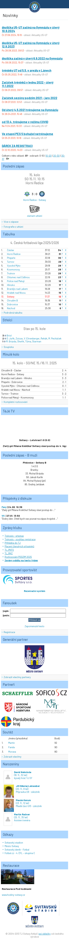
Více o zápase (11, 221)
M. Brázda (11, 341)
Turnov (10, 261)
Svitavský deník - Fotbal (17, 849)
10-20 (49, 155)
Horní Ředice (13, 254)
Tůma (28, 341)
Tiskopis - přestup (14, 535)
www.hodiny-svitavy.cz (13, 894)
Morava (12, 751)
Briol (9, 335)
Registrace (9, 632)
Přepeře (11, 257)
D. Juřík (11, 338)
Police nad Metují (15, 281)
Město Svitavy (12, 846)
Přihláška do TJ (13, 542)
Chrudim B (12, 300)
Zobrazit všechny (12, 756)
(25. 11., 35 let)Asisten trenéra (17, 817)
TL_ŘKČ (9, 553)
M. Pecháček (54, 338)
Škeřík (20, 341)
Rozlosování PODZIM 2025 (18, 556)
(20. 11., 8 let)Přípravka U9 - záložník (22, 789)
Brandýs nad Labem (17, 288)
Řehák (44, 338)
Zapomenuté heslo (34, 626)
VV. (3, 515)
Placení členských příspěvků (19, 546)
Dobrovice (12, 304)
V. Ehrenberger (32, 338)
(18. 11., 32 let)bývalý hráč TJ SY (18, 775)
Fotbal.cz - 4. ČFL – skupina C (20, 853)
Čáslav (10, 250)
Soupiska (9, 346)
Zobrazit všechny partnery (17, 677)
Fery (4, 507)
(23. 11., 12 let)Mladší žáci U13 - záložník (23, 803)
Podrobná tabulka (13, 312)
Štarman (36, 341)
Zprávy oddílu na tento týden (21, 560)
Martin (11, 742)
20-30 (56, 155)
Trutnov (11, 273)
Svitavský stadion (14, 842)
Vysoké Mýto (13, 265)
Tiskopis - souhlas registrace (20, 539)
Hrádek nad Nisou (16, 292)
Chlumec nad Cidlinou (18, 277)
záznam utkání (34, 215)
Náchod (11, 308)
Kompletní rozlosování (15, 401)
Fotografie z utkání (13, 226)
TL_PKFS (9, 549)
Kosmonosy (13, 269)
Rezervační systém (34, 591)
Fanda (11, 747)
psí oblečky (45, 933)
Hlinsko (11, 285)
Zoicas (19, 338)
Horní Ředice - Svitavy (34, 199)
